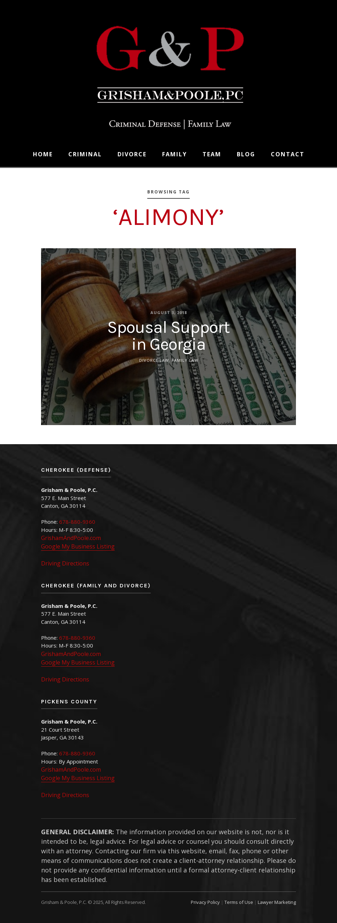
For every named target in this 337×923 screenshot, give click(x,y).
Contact (287, 154)
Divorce (132, 154)
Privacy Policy (205, 902)
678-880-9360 (77, 521)
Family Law (185, 359)
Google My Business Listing (78, 546)
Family (174, 154)
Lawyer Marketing (277, 902)
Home (43, 154)
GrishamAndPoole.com (71, 538)
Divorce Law (154, 359)
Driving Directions (65, 563)
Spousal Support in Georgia (168, 335)
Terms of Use (238, 902)
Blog (246, 154)
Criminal (85, 154)
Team (211, 154)
